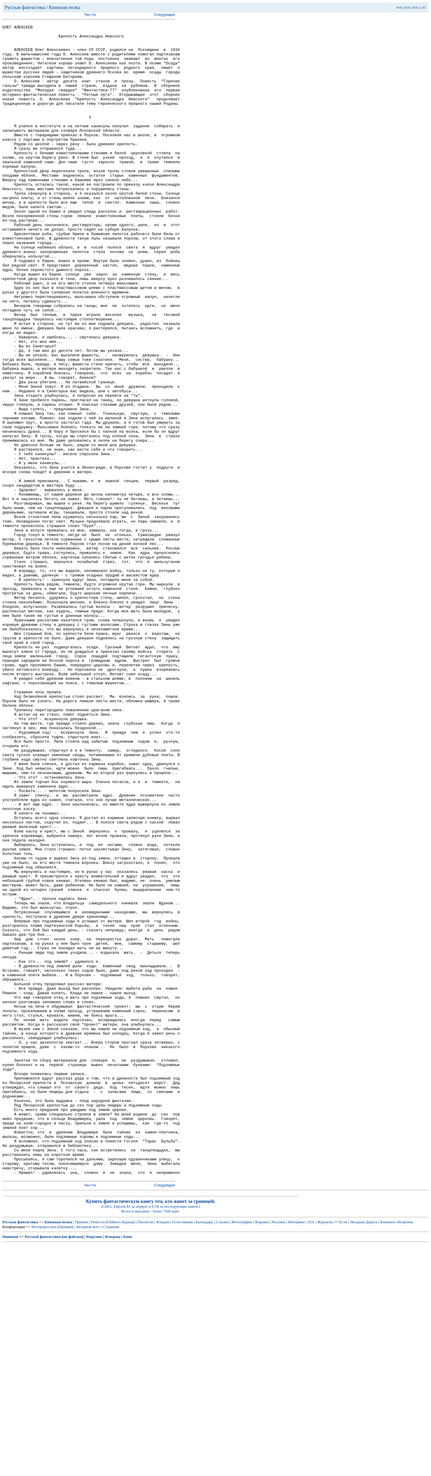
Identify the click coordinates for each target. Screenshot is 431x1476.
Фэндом (162, 1453)
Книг (127, 1468)
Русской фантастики (43, 1468)
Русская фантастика (25, 7)
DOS (415, 7)
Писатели (146, 1453)
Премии (81, 1453)
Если (343, 1453)
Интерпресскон (44, 1458)
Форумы (261, 1453)
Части (90, 15)
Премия (65, 1458)
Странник (111, 1458)
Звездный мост (88, 1458)
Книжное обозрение (396, 1453)
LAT (423, 7)
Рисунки (278, 1453)
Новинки (10, 1468)
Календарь (204, 1453)
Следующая (164, 15)
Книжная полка (64, 7)
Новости (98, 1453)
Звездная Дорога (363, 1453)
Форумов (94, 1468)
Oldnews (114, 1453)
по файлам (72, 1468)
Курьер (128, 1453)
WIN (400, 7)
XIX (310, 1453)
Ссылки (222, 1453)
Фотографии (241, 1453)
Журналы (325, 1453)
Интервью (296, 1453)
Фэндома (112, 1468)
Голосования (182, 1453)
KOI (407, 7)
